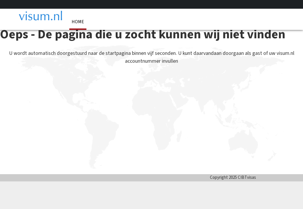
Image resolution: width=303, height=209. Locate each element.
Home (78, 22)
